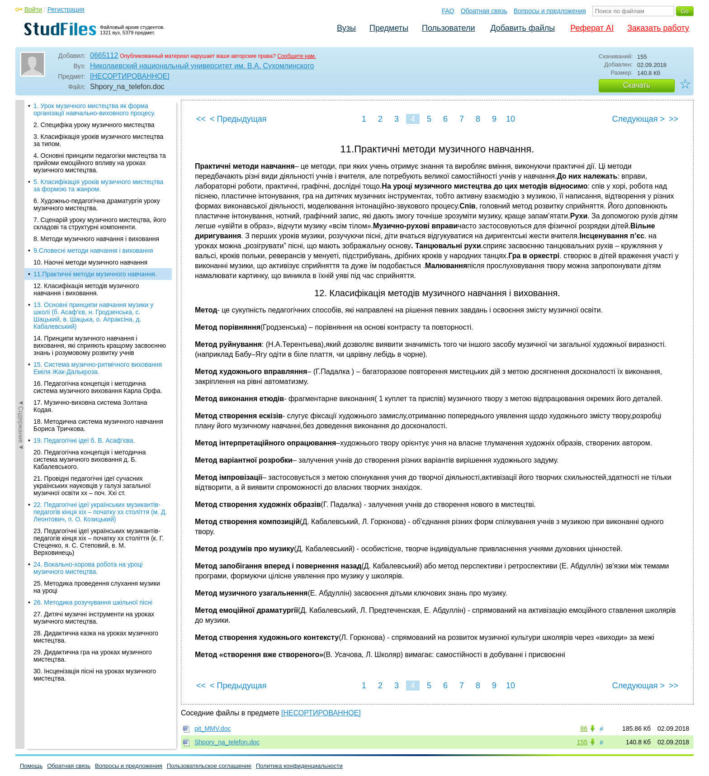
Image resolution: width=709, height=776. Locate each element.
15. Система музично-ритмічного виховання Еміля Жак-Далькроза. (97, 213)
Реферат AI (592, 28)
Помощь (31, 765)
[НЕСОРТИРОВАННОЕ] (130, 76)
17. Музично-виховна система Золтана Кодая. (90, 251)
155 (582, 742)
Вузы (346, 28)
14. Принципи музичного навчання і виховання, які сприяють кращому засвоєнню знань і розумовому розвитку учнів (99, 191)
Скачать (636, 85)
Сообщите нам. (296, 56)
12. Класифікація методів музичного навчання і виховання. (86, 135)
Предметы (388, 28)
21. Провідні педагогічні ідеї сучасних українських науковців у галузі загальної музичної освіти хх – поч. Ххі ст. (92, 331)
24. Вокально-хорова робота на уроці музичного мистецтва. (87, 413)
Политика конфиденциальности (299, 765)
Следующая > (638, 118)
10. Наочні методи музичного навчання (90, 107)
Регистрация (66, 9)
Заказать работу (658, 28)
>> (673, 118)
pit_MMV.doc (212, 728)
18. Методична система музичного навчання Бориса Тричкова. (98, 270)
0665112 (104, 55)
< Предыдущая (238, 118)
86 (583, 728)
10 (510, 118)
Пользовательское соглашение (209, 765)
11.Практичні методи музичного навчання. (95, 119)
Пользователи (448, 28)
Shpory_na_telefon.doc (227, 742)
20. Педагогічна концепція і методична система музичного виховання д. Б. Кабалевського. (89, 305)
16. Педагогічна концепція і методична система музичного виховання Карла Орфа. (97, 232)
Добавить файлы (522, 28)
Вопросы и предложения (550, 10)
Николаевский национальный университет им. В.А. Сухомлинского (202, 66)
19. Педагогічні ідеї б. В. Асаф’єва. (84, 285)
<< (201, 118)
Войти (33, 9)
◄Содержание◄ (20, 258)
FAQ (448, 10)
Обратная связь (484, 10)
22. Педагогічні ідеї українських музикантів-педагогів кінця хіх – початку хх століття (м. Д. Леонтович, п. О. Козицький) (100, 357)
